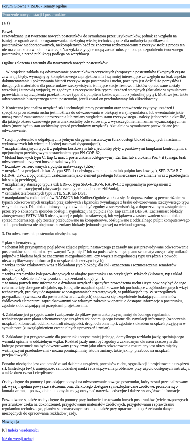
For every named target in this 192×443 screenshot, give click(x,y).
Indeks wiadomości (23, 430)
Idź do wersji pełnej (18, 439)
